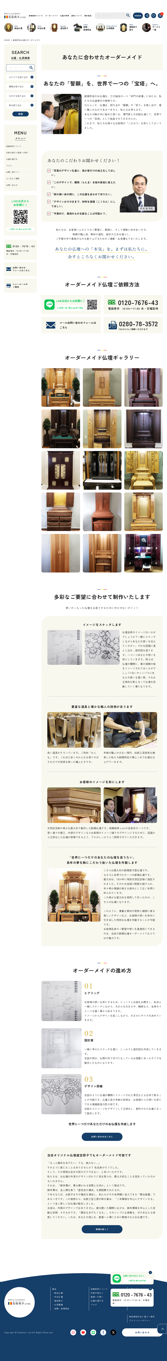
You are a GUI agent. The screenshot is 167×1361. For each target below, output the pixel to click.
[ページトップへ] (162, 1329)
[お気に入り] (153, 15)
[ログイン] (147, 15)
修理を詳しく (102, 1229)
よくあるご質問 (12, 178)
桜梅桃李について (36, 15)
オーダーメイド (51, 15)
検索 (20, 114)
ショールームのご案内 (20, 285)
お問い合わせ (11, 185)
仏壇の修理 (64, 15)
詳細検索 (138, 15)
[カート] (160, 15)
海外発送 (87, 15)
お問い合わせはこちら (102, 1136)
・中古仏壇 (57, 1296)
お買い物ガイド (12, 172)
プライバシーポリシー (140, 1320)
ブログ (9, 165)
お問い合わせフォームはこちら (21, 269)
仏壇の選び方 (11, 159)
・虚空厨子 (57, 1300)
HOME (7, 40)
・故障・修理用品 (60, 1308)
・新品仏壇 (57, 1292)
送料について (76, 15)
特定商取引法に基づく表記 (142, 1316)
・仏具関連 (57, 1304)
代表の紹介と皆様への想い (17, 152)
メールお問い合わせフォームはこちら (78, 325)
